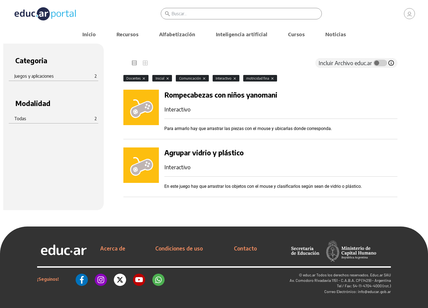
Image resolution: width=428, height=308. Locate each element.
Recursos (127, 34)
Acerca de (112, 248)
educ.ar (309, 275)
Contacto (245, 248)
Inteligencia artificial (241, 34)
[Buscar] (247, 13)
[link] (409, 13)
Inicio (89, 34)
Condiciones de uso (179, 248)
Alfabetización (177, 34)
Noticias (335, 34)
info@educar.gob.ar (374, 291)
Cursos (296, 34)
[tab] (134, 63)
